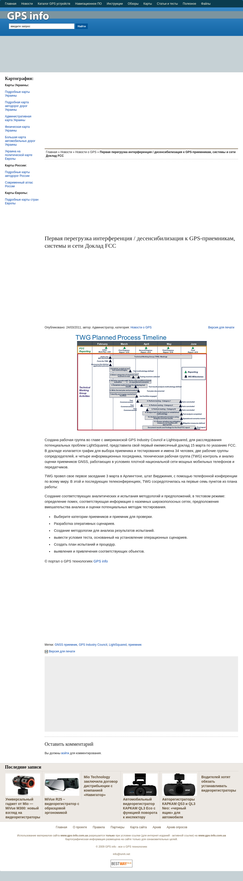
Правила (99, 827)
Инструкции (115, 3)
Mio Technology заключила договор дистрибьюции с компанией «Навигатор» (101, 786)
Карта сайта (138, 827)
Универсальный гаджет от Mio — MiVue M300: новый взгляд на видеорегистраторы (22, 808)
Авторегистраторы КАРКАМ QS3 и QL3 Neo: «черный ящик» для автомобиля (178, 808)
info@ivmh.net (121, 854)
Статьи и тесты (167, 3)
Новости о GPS (85, 152)
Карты (148, 3)
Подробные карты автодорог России (17, 174)
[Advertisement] (166, 37)
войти (65, 753)
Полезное (189, 3)
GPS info (100, 561)
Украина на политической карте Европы (18, 155)
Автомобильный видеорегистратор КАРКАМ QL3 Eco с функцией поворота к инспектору (140, 808)
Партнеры (117, 827)
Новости (27, 3)
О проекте (80, 827)
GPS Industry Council (93, 644)
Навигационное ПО (88, 3)
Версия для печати (221, 327)
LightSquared (117, 644)
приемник (134, 644)
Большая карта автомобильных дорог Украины (20, 140)
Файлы (206, 3)
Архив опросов (177, 827)
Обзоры (133, 3)
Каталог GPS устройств (54, 3)
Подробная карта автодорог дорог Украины (17, 106)
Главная (10, 3)
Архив (156, 827)
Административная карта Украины (18, 118)
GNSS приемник (66, 644)
